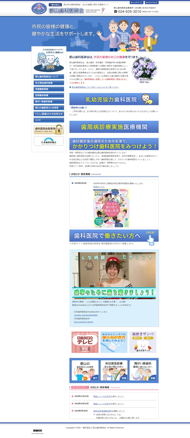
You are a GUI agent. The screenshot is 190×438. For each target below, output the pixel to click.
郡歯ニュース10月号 (101, 404)
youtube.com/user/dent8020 (85, 315)
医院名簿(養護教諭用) (102, 411)
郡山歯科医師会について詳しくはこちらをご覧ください (95, 87)
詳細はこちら (99, 187)
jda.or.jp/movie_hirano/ (83, 322)
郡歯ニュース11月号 (101, 396)
